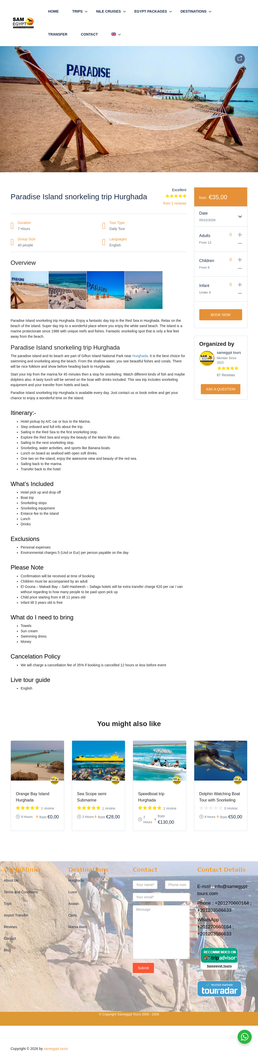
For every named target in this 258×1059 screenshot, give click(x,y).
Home (53, 11)
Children (206, 261)
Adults (204, 236)
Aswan (73, 904)
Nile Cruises (108, 11)
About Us (11, 880)
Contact (89, 34)
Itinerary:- (23, 412)
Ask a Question (220, 389)
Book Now (221, 315)
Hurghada (140, 356)
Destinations (193, 11)
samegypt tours (229, 353)
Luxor (72, 892)
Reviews (10, 927)
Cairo (72, 915)
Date (203, 213)
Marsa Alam (77, 927)
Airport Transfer (16, 915)
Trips (77, 11)
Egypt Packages (150, 11)
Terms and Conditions (21, 892)
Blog (7, 950)
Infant (204, 285)
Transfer (57, 34)
